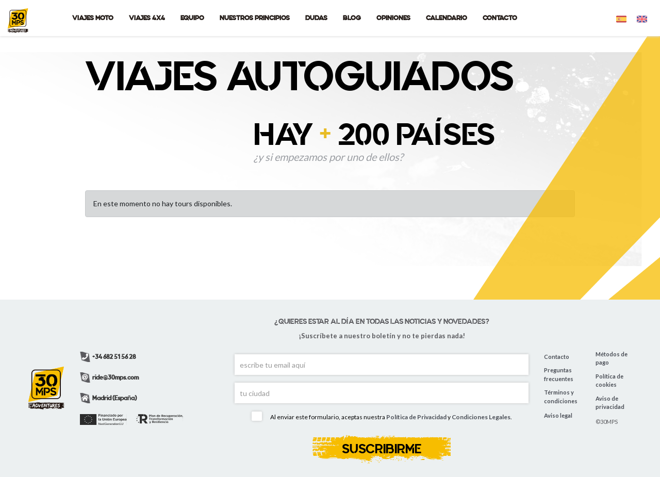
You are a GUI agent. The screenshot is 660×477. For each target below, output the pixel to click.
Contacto (556, 356)
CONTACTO (500, 18)
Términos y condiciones (561, 396)
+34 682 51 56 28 (108, 357)
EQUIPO (192, 18)
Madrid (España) (108, 398)
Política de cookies (609, 380)
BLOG (352, 18)
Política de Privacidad (416, 417)
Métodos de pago (612, 358)
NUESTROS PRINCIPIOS (255, 18)
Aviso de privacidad (610, 402)
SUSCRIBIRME (381, 448)
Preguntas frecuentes (558, 374)
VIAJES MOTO (92, 18)
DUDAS (316, 18)
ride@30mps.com (109, 377)
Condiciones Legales (481, 417)
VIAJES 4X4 (147, 18)
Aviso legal (558, 415)
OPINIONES (393, 18)
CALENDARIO (446, 18)
